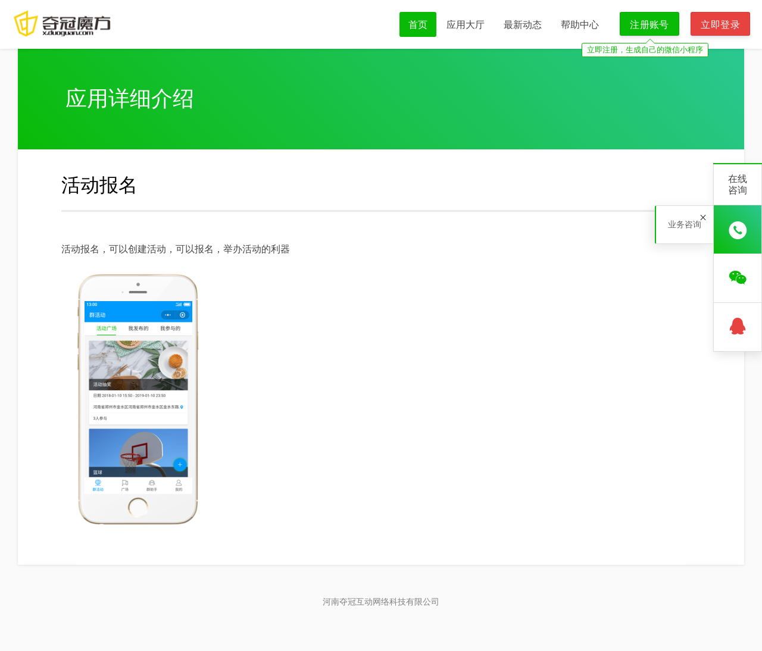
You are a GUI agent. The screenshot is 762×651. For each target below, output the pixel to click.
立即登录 (720, 24)
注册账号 (649, 24)
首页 (417, 24)
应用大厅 (465, 24)
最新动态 (523, 24)
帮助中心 (580, 24)
